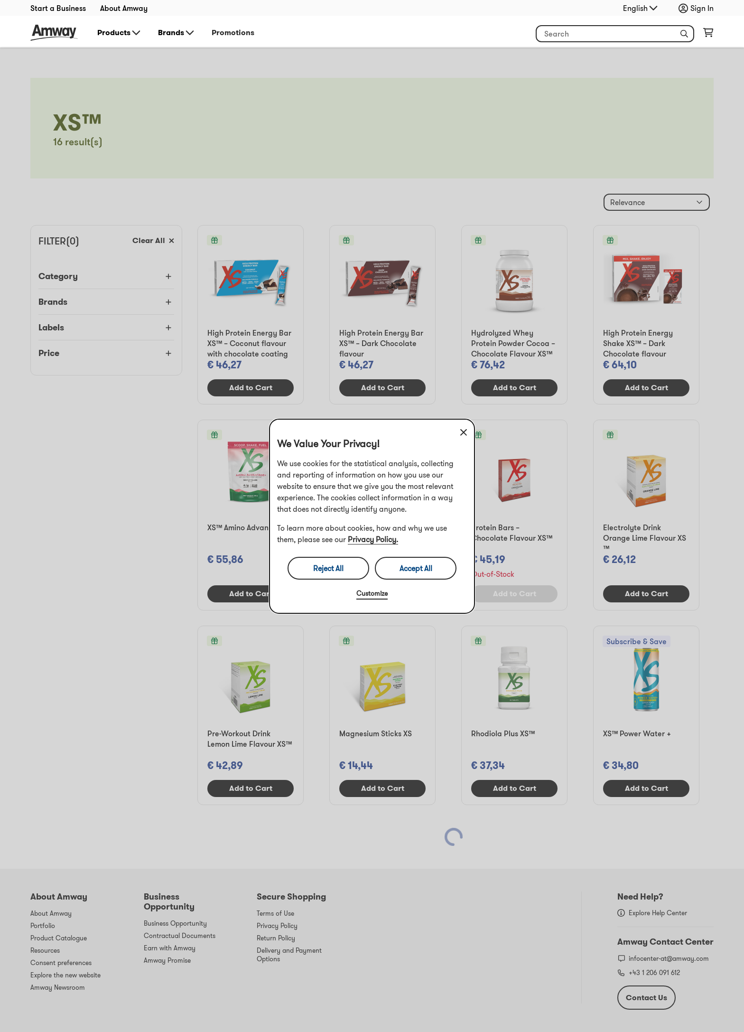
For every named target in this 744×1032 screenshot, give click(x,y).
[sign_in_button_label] (698, 8)
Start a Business (58, 8)
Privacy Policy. (373, 539)
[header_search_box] (615, 33)
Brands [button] (176, 32)
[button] (684, 33)
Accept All (416, 568)
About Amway (124, 8)
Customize (372, 593)
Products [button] (119, 32)
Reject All (328, 568)
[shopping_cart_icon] (708, 34)
